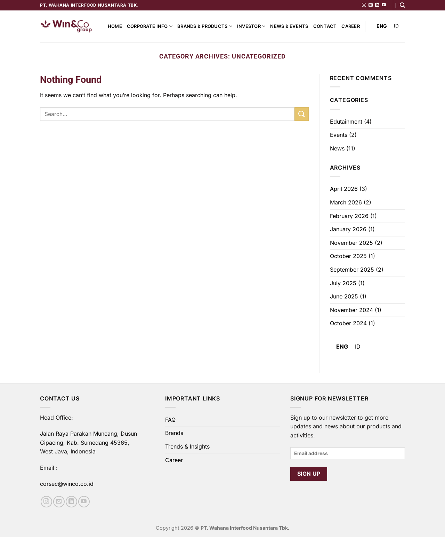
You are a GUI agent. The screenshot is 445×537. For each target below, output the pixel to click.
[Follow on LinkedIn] (377, 5)
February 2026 (349, 215)
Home (115, 26)
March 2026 (346, 202)
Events (338, 134)
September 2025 (352, 269)
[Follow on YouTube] (384, 5)
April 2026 (344, 188)
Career (350, 26)
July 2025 (343, 283)
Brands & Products (204, 26)
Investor (251, 26)
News (337, 148)
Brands (174, 432)
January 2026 (348, 229)
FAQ (170, 419)
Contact (325, 26)
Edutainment (346, 121)
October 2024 (348, 323)
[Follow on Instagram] (364, 5)
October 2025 (348, 255)
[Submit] (301, 114)
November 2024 (351, 309)
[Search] (402, 5)
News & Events (289, 26)
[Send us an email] (371, 5)
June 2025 (344, 296)
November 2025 (351, 242)
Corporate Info (149, 26)
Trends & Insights (187, 446)
